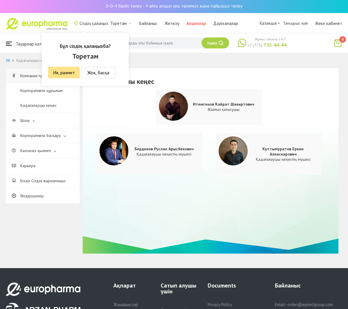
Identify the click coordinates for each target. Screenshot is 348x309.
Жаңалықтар (125, 304)
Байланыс (148, 23)
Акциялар (196, 23)
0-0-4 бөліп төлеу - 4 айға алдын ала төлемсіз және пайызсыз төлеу (174, 6)
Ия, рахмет (64, 72)
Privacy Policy (220, 304)
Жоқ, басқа (98, 72)
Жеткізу (172, 23)
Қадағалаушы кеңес (38, 105)
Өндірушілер (28, 195)
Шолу (23, 120)
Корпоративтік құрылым (41, 90)
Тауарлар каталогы (29, 44)
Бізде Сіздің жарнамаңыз (39, 180)
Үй (8, 60)
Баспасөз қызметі (34, 150)
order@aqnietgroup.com (310, 304)
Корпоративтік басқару (39, 135)
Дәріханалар (225, 23)
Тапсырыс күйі (295, 23)
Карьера (23, 165)
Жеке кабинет (328, 23)
